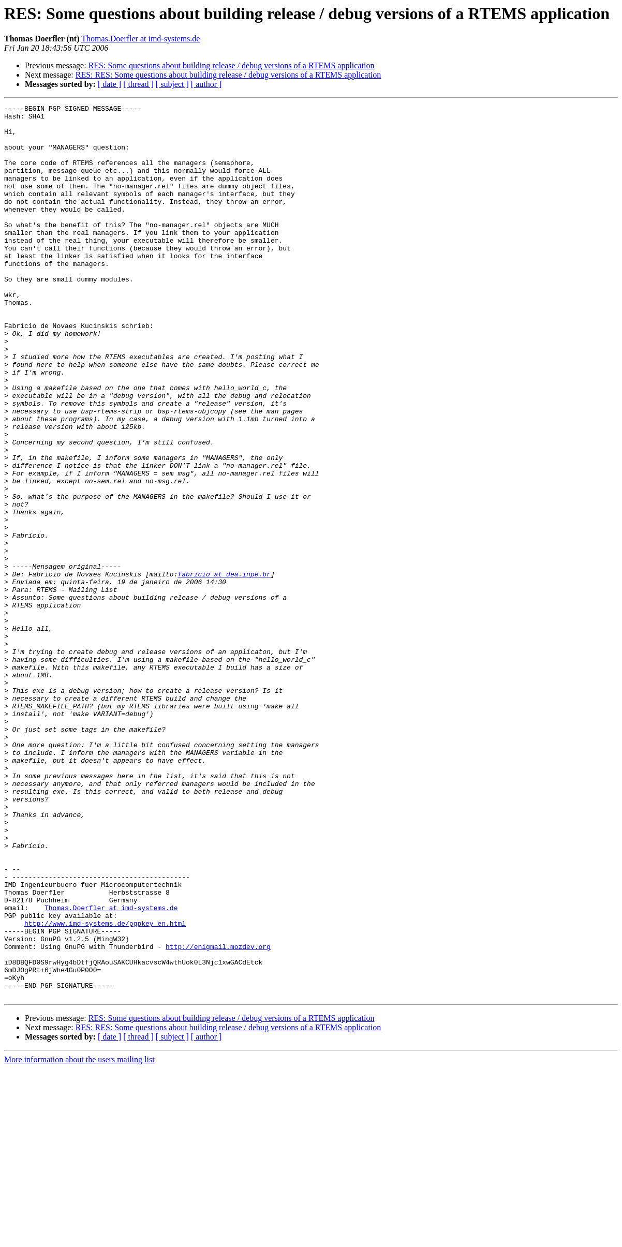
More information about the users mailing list (79, 1238)
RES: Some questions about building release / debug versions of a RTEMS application (231, 65)
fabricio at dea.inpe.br (223, 668)
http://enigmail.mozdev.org (218, 1115)
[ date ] (109, 84)
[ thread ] (138, 84)
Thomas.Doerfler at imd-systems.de (140, 38)
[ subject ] (172, 84)
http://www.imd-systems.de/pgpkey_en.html (105, 1087)
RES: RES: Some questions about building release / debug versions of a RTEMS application (228, 74)
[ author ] (206, 84)
